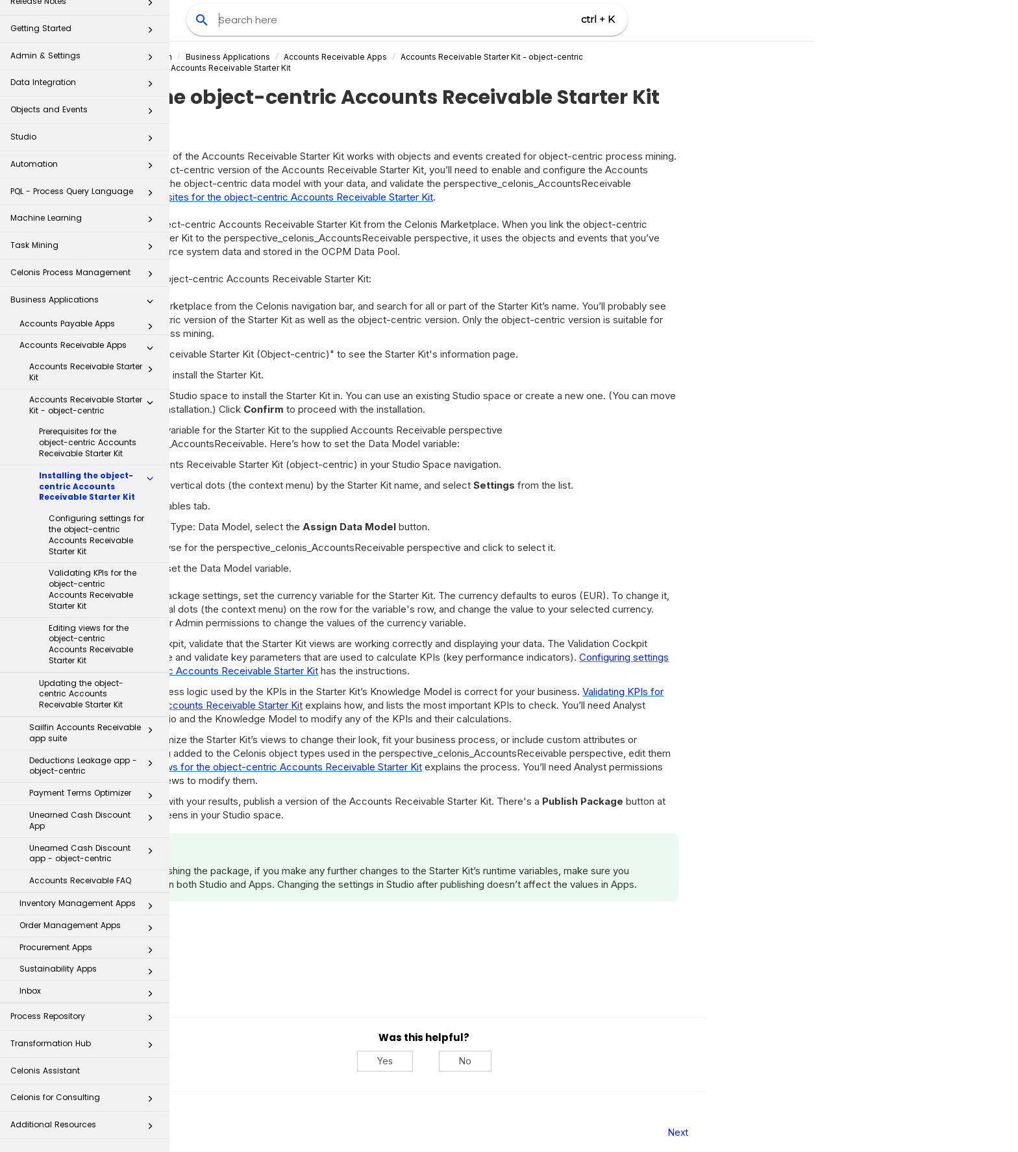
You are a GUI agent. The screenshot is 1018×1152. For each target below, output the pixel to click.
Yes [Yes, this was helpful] (554, 1060)
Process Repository (85, 1020)
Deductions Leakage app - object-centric (94, 766)
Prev (205, 1132)
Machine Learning (85, 222)
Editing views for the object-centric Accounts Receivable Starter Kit (91, 644)
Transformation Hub (85, 1047)
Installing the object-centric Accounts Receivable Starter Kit (99, 486)
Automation (85, 168)
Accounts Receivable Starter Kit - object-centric (94, 405)
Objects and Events (85, 113)
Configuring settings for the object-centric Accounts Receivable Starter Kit (96, 534)
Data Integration (85, 86)
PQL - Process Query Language (85, 195)
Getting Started (85, 32)
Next (848, 1132)
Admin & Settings (85, 59)
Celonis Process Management (85, 276)
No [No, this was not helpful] (634, 1060)
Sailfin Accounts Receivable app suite (94, 733)
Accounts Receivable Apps (89, 347)
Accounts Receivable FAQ (80, 880)
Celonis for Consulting (85, 1101)
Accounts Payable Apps (89, 326)
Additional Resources (85, 1128)
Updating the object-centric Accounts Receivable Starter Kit (81, 694)
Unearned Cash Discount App (94, 820)
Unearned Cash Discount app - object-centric (94, 853)
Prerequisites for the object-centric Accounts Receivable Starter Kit (87, 442)
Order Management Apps (89, 928)
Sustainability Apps (89, 971)
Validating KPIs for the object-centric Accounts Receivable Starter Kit (92, 589)
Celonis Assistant (45, 1070)
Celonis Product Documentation (281, 57)
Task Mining (85, 249)
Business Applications (85, 303)
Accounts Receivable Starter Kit (94, 372)
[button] (150, 32)
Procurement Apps (89, 950)
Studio (85, 140)
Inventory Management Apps (89, 906)
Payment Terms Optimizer (94, 795)
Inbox (89, 993)
